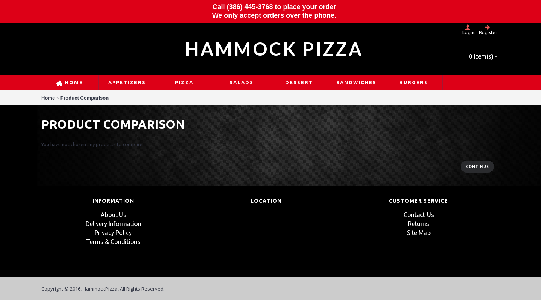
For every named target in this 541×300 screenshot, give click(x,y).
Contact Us (418, 214)
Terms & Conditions (113, 241)
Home (48, 98)
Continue (477, 166)
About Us (113, 214)
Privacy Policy (113, 232)
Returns (418, 223)
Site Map (419, 232)
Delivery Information (113, 223)
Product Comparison (84, 98)
